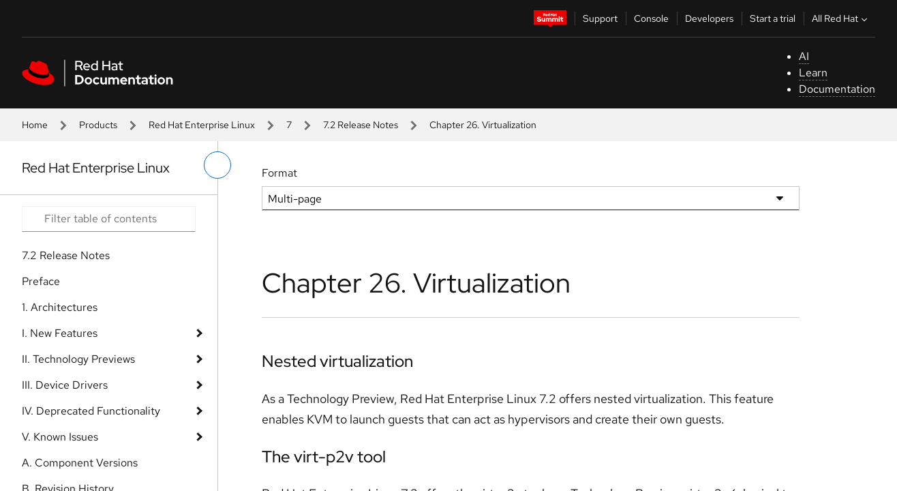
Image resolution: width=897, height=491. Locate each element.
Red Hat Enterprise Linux (202, 125)
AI (804, 56)
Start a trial (772, 18)
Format (279, 173)
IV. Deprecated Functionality (91, 411)
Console (651, 18)
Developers (709, 18)
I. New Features (59, 333)
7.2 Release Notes (360, 125)
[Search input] (109, 219)
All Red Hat (841, 18)
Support (600, 18)
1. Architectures (59, 307)
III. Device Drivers (65, 385)
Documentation (837, 89)
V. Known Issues (60, 437)
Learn (813, 72)
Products (98, 125)
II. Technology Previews (78, 359)
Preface (41, 281)
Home (35, 125)
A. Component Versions (80, 463)
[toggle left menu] (217, 165)
